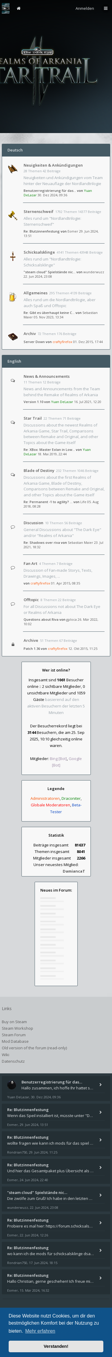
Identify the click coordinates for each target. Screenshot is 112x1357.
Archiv (30, 333)
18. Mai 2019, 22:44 (52, 454)
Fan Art (30, 563)
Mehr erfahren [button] (40, 1331)
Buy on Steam (14, 1021)
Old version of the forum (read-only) (34, 1047)
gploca (71, 619)
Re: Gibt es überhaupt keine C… (49, 312)
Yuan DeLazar (62, 401)
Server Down (34, 341)
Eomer (72, 231)
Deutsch (15, 150)
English (14, 361)
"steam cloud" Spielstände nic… (50, 272)
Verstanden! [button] (56, 1346)
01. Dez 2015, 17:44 (88, 341)
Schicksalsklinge (39, 252)
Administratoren (45, 798)
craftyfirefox (62, 341)
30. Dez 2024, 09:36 (52, 195)
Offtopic (31, 599)
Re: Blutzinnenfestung (42, 231)
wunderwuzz (93, 272)
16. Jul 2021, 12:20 (87, 401)
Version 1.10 (33, 401)
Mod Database (15, 1041)
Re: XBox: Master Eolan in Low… (49, 449)
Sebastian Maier (80, 542)
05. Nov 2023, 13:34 (48, 317)
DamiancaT (74, 871)
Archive (31, 640)
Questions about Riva (41, 619)
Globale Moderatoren (50, 805)
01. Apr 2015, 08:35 (65, 583)
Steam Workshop (17, 1028)
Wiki (5, 1054)
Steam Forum (14, 1034)
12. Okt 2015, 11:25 (82, 648)
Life (83, 502)
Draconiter (71, 798)
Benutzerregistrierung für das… (50, 190)
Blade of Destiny (39, 470)
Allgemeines (35, 293)
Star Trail (33, 418)
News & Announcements (47, 376)
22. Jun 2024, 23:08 (38, 276)
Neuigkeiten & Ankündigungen (53, 165)
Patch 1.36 (32, 648)
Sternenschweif (38, 211)
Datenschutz (13, 1061)
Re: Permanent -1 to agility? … (48, 502)
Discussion (33, 522)
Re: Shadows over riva (42, 542)
